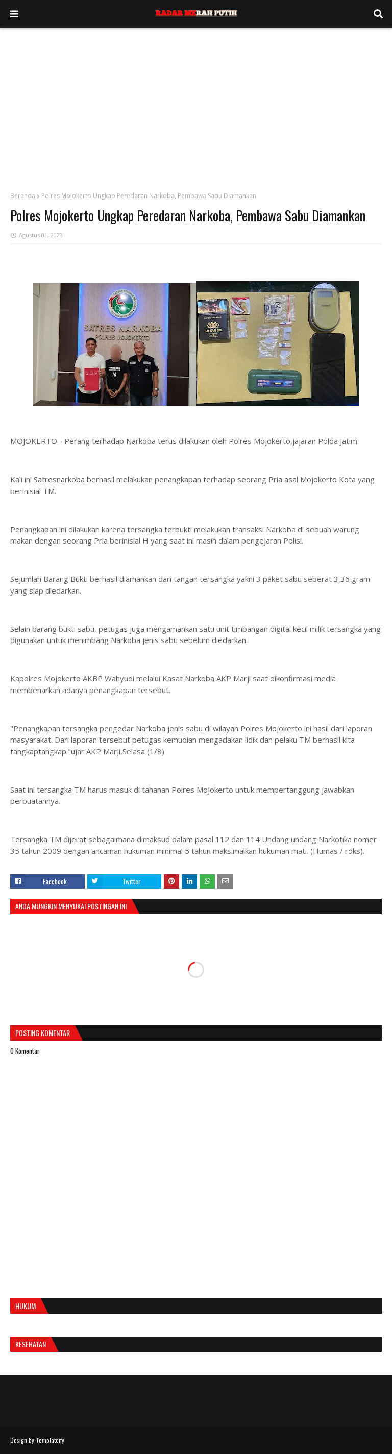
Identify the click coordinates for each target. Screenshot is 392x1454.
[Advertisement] (196, 104)
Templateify (50, 1440)
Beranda (22, 195)
